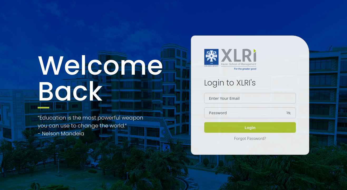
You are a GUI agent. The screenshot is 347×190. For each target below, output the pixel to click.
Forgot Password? (250, 138)
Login (250, 127)
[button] (288, 112)
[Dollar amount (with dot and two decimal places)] (250, 98)
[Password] (250, 112)
